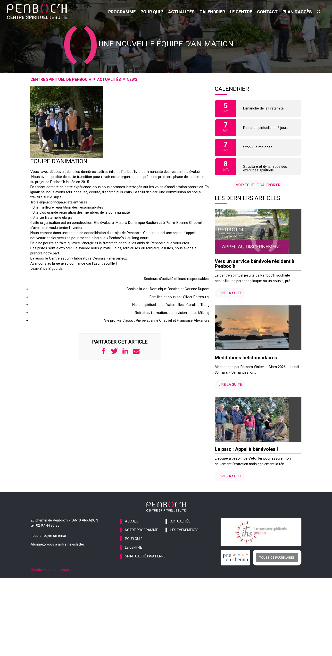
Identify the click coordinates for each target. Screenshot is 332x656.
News (132, 79)
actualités (181, 11)
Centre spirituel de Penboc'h (60, 79)
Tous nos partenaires (277, 581)
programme (122, 11)
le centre (241, 11)
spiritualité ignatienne (145, 580)
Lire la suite (230, 301)
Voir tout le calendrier (258, 185)
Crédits (36, 593)
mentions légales (59, 593)
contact (267, 11)
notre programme (141, 553)
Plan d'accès (297, 11)
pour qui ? (152, 11)
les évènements (184, 553)
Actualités (109, 79)
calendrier (212, 11)
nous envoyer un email (48, 559)
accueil (131, 545)
